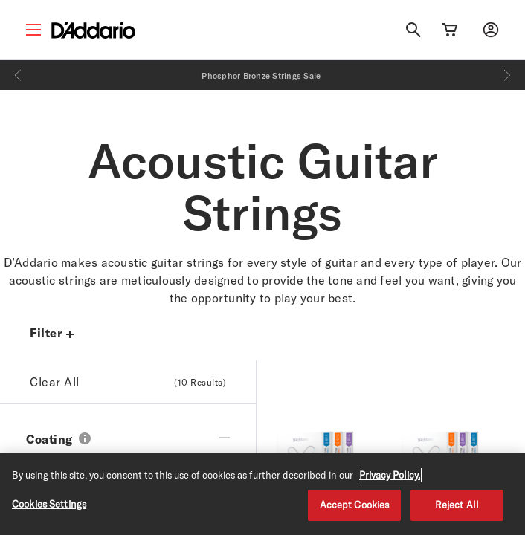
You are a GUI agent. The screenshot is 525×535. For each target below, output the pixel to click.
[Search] (413, 30)
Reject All (457, 504)
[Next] (507, 75)
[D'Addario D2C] (93, 30)
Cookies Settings (49, 504)
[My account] (490, 30)
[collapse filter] (224, 432)
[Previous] (18, 75)
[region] (262, 494)
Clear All (128, 381)
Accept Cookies (355, 504)
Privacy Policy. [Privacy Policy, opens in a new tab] (389, 475)
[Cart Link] (450, 30)
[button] (85, 440)
